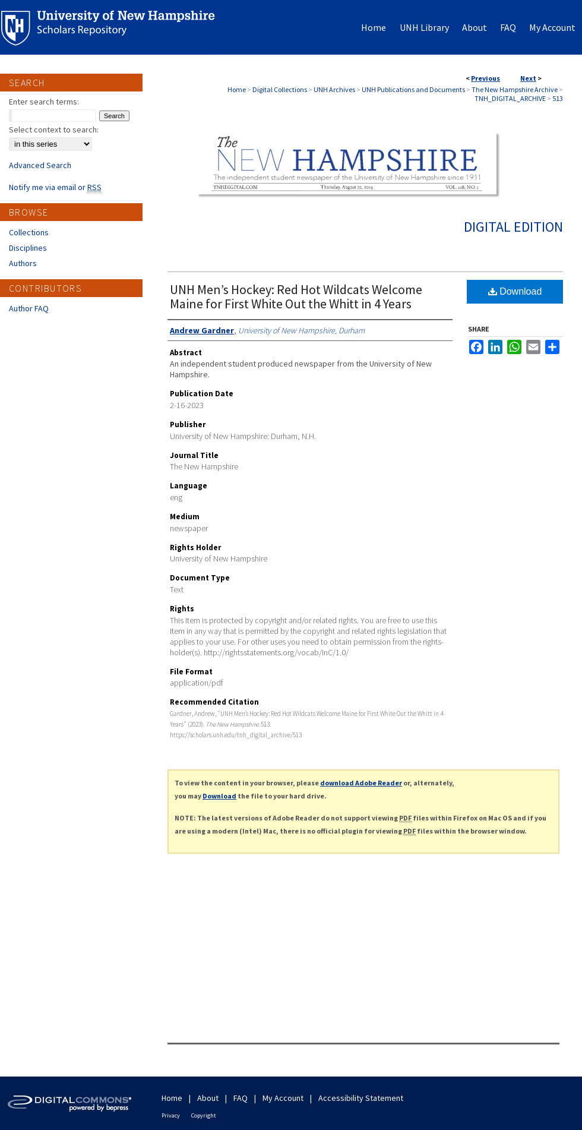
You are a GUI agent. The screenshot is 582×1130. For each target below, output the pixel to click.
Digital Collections (279, 89)
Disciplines (28, 247)
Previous (485, 78)
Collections (29, 232)
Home (236, 89)
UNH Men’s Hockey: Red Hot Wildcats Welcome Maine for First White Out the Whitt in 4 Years (296, 296)
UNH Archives (334, 89)
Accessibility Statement (360, 1098)
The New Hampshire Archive (515, 89)
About (208, 1098)
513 (557, 98)
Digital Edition (513, 226)
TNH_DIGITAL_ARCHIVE (510, 98)
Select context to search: (54, 129)
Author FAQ (29, 308)
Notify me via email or (55, 187)
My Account (282, 1098)
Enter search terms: (44, 101)
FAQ (240, 1098)
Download (515, 291)
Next (528, 78)
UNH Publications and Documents (413, 89)
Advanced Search (40, 165)
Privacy (171, 1115)
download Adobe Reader (361, 782)
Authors (23, 263)
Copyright (203, 1115)
